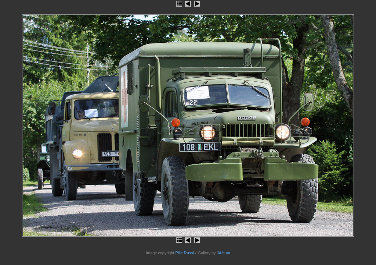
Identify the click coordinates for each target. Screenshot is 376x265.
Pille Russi (184, 253)
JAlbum (223, 253)
